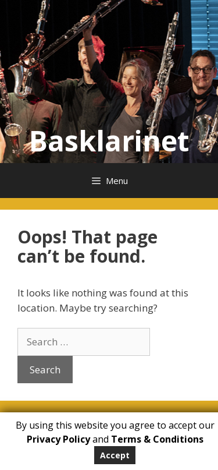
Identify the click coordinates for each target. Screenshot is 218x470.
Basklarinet (109, 141)
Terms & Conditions (157, 439)
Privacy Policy (58, 439)
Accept (115, 455)
